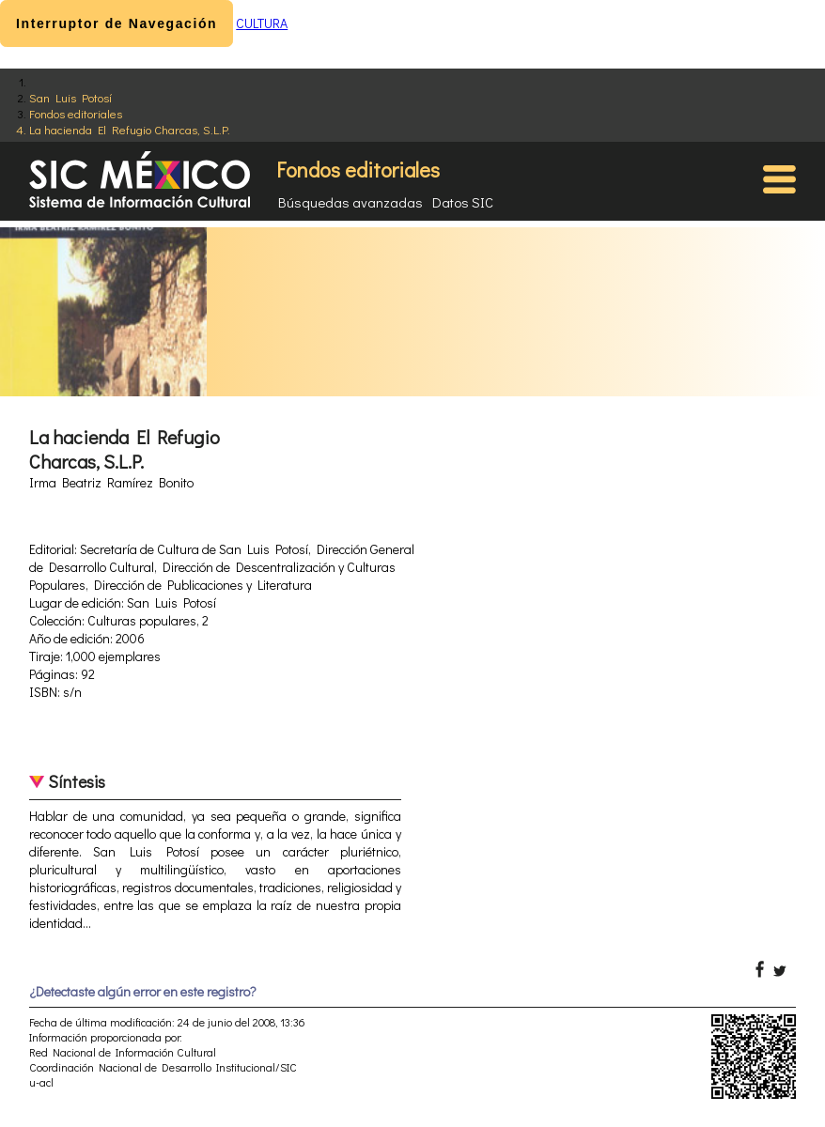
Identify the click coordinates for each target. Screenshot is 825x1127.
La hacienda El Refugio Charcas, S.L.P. (129, 129)
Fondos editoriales (75, 113)
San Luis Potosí (70, 97)
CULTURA (262, 23)
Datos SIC (462, 202)
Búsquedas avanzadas (350, 202)
